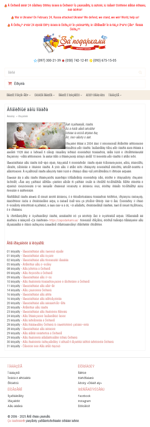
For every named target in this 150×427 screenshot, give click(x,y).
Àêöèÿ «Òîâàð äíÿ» (90, 383)
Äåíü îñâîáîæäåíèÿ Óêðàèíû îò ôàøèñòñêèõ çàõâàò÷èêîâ (56, 325)
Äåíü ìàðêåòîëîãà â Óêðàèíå (39, 320)
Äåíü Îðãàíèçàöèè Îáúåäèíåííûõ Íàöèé (44, 316)
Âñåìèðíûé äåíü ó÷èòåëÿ (37, 264)
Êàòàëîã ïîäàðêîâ (45, 95)
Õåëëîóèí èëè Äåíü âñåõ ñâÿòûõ (41, 346)
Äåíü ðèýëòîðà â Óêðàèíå (37, 273)
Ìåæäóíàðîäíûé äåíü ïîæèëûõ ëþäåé (43, 251)
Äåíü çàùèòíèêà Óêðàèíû (37, 290)
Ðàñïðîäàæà (86, 378)
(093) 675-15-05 (104, 60)
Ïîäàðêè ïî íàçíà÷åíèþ (19, 95)
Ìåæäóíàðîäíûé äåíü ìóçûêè (38, 256)
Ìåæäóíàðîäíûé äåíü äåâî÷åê (39, 286)
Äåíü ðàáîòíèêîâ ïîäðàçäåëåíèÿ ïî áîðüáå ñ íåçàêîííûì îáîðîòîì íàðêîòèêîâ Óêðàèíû (68, 342)
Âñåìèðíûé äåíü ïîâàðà (35, 307)
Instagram (84, 401)
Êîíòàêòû (13, 383)
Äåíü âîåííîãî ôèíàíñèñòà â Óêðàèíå (42, 333)
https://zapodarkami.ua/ (63, 220)
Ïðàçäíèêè (23, 116)
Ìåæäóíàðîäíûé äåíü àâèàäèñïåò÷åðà (44, 303)
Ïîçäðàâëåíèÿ (16, 396)
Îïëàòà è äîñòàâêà (19, 378)
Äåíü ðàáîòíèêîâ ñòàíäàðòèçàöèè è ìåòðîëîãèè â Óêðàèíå (56, 281)
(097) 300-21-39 (49, 60)
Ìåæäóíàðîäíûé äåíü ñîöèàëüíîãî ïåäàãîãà (45, 260)
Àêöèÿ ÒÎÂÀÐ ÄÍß (95, 95)
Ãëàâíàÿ (10, 116)
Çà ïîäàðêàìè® (16, 421)
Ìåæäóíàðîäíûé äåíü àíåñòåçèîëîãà (42, 299)
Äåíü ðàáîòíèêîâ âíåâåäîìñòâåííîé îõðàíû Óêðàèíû (50, 337)
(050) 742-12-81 (76, 60)
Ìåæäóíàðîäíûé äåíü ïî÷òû (37, 277)
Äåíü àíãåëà (15, 406)
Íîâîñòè (82, 373)
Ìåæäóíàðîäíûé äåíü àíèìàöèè (39, 329)
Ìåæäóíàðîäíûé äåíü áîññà (37, 294)
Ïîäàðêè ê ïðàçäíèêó (70, 95)
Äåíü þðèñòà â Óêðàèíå (36, 269)
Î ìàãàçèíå (115, 95)
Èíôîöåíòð (84, 406)
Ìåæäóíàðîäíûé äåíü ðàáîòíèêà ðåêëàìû (45, 312)
